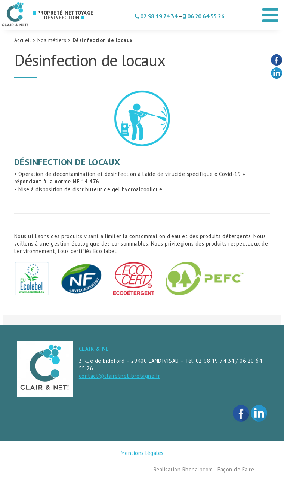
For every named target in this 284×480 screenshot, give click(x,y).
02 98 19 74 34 (158, 16)
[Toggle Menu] (270, 12)
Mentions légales (142, 452)
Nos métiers (52, 40)
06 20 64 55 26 (205, 16)
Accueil (22, 40)
